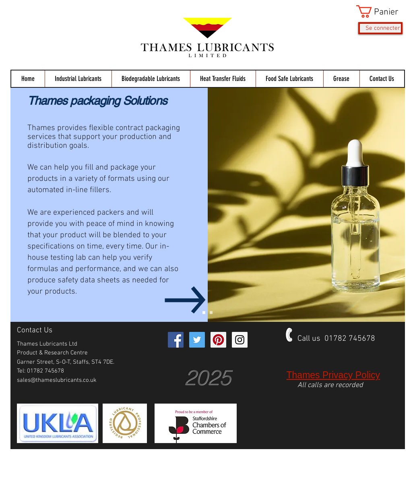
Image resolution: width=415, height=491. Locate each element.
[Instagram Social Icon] (240, 340)
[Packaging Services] (203, 312)
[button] (379, 11)
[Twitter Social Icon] (197, 340)
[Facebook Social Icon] (176, 340)
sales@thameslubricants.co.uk (57, 380)
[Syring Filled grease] (211, 312)
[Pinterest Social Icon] (218, 340)
